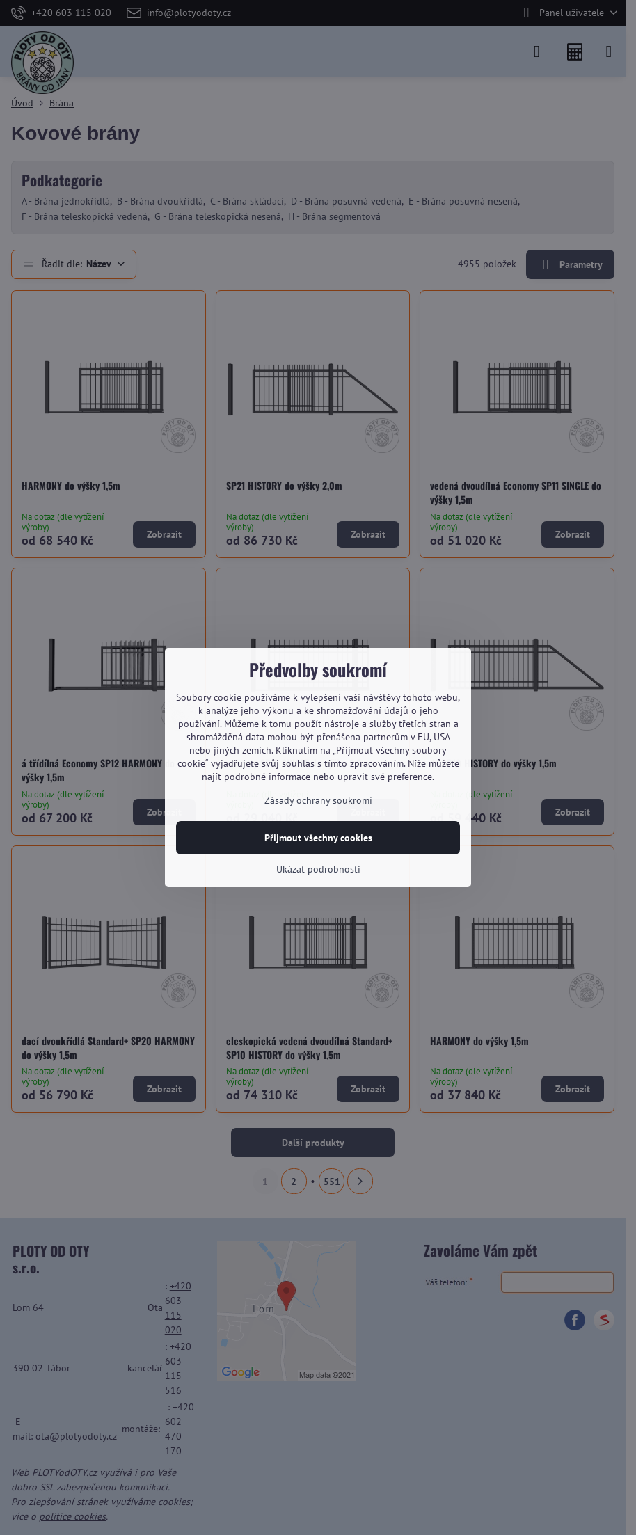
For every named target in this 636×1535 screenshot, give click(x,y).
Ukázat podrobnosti (318, 869)
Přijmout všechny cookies (318, 838)
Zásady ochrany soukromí (318, 800)
